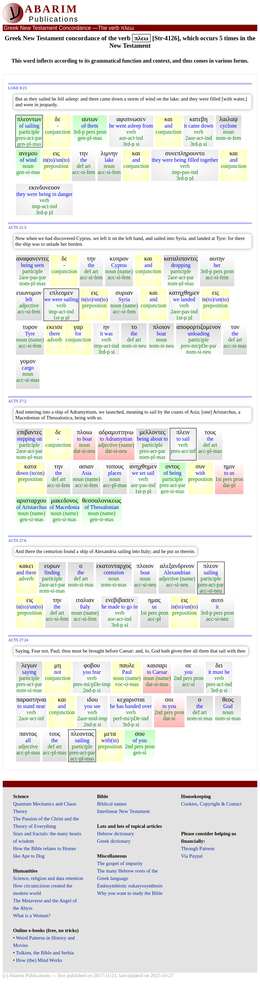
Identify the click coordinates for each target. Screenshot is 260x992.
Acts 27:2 (17, 401)
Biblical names (112, 804)
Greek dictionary (114, 841)
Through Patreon (198, 848)
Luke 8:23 (17, 88)
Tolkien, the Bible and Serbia (45, 952)
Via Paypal (192, 856)
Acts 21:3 (17, 227)
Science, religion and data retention (48, 878)
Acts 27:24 (18, 640)
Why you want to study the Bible (130, 893)
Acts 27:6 (17, 540)
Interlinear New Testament (123, 811)
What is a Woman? (31, 915)
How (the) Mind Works (39, 960)
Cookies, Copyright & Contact (211, 804)
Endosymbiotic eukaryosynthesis (129, 885)
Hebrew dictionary (115, 833)
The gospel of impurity (120, 863)
